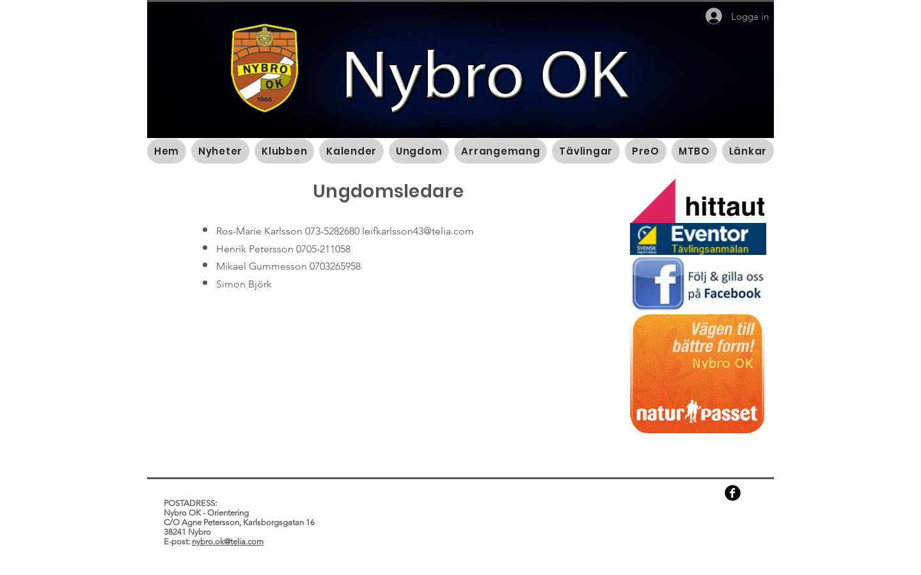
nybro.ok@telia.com (228, 541)
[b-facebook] (733, 493)
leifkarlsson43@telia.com (418, 231)
